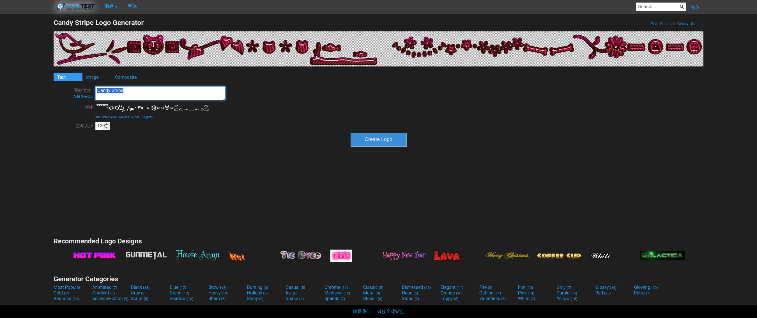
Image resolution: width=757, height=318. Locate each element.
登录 (695, 7)
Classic (373, 287)
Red (603, 293)
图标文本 (83, 93)
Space (295, 298)
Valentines (492, 298)
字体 (88, 107)
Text (61, 77)
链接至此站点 (390, 311)
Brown (217, 287)
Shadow (182, 298)
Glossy (683, 24)
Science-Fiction (110, 298)
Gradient (103, 293)
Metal (371, 293)
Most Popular (67, 287)
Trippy (450, 298)
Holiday (257, 293)
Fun (525, 287)
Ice (291, 293)
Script (139, 298)
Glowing (646, 287)
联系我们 (362, 311)
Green (179, 293)
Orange (452, 293)
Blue (178, 287)
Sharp (217, 298)
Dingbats (147, 117)
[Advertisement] (26, 103)
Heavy (218, 293)
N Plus (135, 117)
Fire (486, 287)
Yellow (567, 298)
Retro (642, 293)
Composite (126, 77)
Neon (410, 293)
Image (92, 77)
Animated (104, 287)
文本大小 (84, 125)
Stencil (372, 298)
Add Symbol (83, 96)
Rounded (667, 24)
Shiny (255, 298)
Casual (295, 287)
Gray (138, 293)
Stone (410, 298)
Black (140, 287)
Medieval (337, 293)
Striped (696, 24)
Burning (257, 287)
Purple (567, 293)
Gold (62, 293)
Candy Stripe (160, 93)
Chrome (336, 287)
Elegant (452, 287)
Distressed (416, 287)
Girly (564, 287)
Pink (654, 24)
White (526, 298)
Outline (490, 293)
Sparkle (335, 298)
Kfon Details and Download (112, 117)
